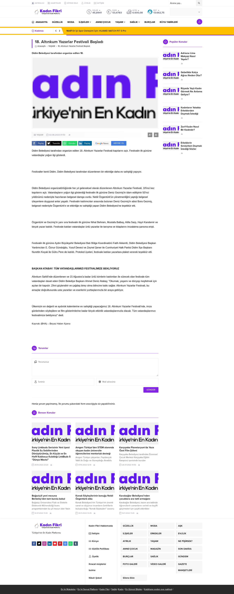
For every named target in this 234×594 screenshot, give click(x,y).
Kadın (120, 589)
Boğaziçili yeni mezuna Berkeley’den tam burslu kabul (48, 497)
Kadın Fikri (104, 589)
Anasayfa (40, 46)
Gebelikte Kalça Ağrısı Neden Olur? (191, 74)
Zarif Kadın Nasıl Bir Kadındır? (190, 128)
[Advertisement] (95, 334)
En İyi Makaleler (68, 589)
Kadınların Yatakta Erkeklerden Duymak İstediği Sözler (191, 112)
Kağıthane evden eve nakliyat (158, 589)
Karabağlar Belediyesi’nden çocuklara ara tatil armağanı (134, 497)
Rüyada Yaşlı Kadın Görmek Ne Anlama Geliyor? (191, 91)
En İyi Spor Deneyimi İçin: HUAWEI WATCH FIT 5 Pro (96, 30)
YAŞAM (51, 46)
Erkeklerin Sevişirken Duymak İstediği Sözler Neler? (191, 147)
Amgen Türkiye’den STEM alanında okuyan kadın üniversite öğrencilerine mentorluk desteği (95, 450)
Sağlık (114, 589)
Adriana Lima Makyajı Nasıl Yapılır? (188, 56)
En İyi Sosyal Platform (88, 589)
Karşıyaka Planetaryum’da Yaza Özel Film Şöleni (136, 449)
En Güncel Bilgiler (133, 589)
